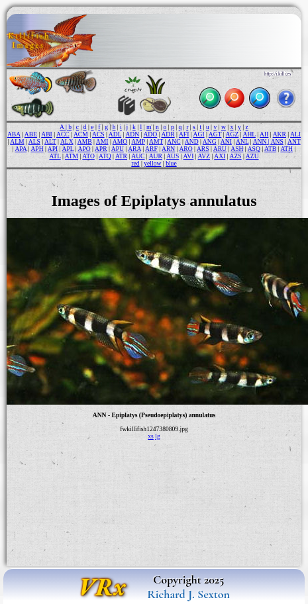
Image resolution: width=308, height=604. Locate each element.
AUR (155, 156)
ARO (185, 148)
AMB (84, 141)
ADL (115, 134)
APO (83, 148)
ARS (203, 148)
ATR (121, 156)
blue (171, 163)
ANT (294, 141)
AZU (252, 156)
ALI (295, 134)
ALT (50, 141)
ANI (226, 141)
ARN (168, 148)
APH (36, 148)
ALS (34, 141)
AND (192, 141)
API (53, 148)
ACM (81, 134)
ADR (167, 134)
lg (157, 436)
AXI (219, 156)
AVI (188, 156)
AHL (249, 134)
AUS (172, 156)
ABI (46, 134)
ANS (277, 141)
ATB (270, 148)
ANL (242, 141)
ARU (220, 148)
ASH (237, 148)
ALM (17, 141)
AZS (236, 156)
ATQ (105, 156)
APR (101, 148)
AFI (184, 134)
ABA (14, 134)
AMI (102, 141)
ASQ (254, 148)
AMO (120, 141)
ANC (173, 141)
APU (117, 148)
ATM (71, 156)
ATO (88, 156)
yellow (152, 163)
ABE (31, 134)
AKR (279, 134)
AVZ (204, 156)
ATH (286, 148)
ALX (67, 141)
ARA (134, 148)
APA (20, 148)
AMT (156, 141)
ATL (54, 156)
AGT (215, 134)
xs (151, 436)
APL (68, 148)
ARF (151, 148)
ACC (63, 134)
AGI (199, 134)
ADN (132, 134)
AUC (137, 156)
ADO (150, 134)
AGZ (232, 134)
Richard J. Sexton (188, 594)
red (135, 163)
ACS (98, 134)
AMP (137, 141)
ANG (210, 141)
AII (264, 134)
